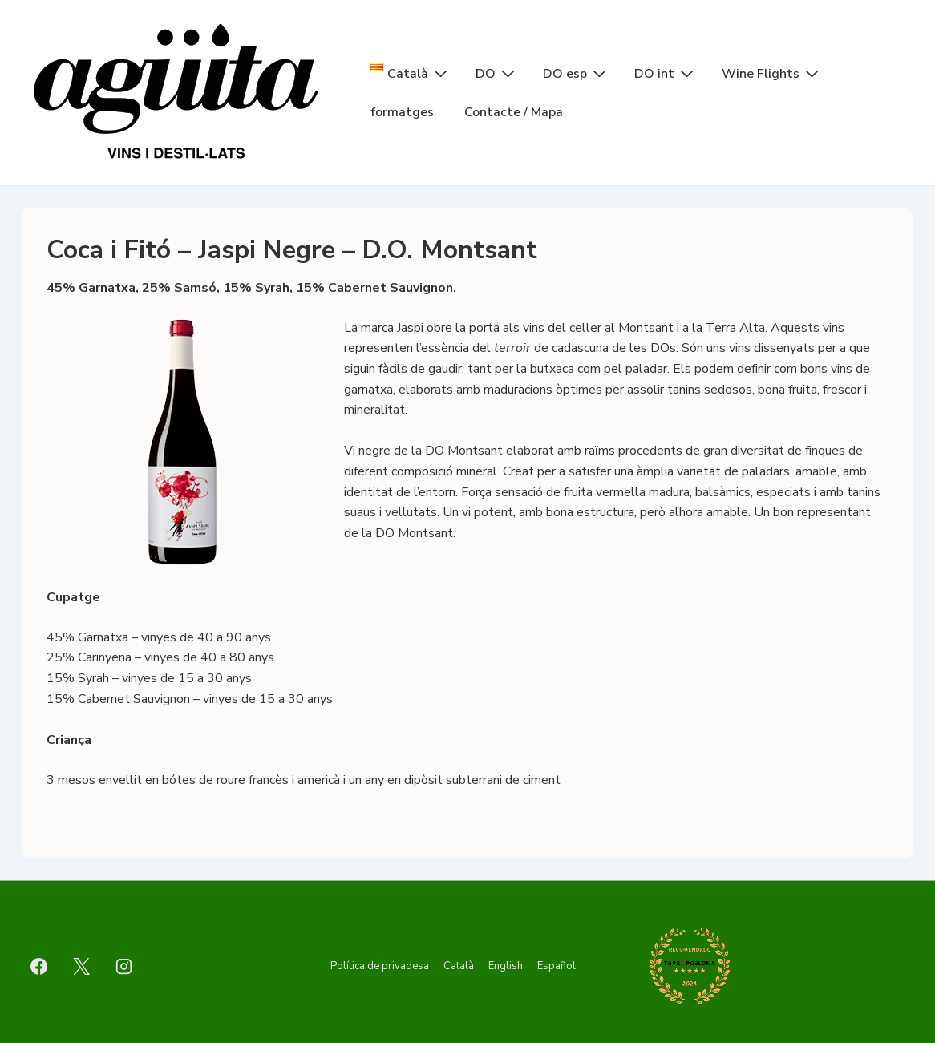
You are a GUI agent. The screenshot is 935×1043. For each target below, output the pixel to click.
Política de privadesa (379, 966)
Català (458, 966)
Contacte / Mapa (513, 112)
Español (556, 966)
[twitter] (82, 966)
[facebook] (39, 966)
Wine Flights (772, 73)
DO (497, 73)
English (505, 966)
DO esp (576, 73)
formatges (402, 112)
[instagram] (124, 966)
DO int (666, 73)
